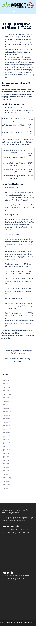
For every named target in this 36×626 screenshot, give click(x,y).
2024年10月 (7, 394)
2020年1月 (6, 474)
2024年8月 (6, 398)
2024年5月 (6, 405)
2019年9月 (6, 481)
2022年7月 (6, 436)
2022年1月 (6, 443)
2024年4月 (6, 408)
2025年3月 (6, 391)
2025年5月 (6, 387)
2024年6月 (6, 401)
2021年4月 (6, 460)
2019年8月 (6, 485)
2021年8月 (6, 453)
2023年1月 (6, 426)
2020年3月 (6, 467)
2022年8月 (6, 433)
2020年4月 (6, 464)
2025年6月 (6, 384)
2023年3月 (6, 419)
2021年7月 (6, 457)
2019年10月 (7, 478)
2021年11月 (7, 446)
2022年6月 (6, 439)
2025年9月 (6, 380)
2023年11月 (7, 412)
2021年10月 (7, 450)
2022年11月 (7, 429)
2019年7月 (6, 488)
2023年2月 (6, 422)
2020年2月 (6, 471)
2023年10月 (7, 415)
